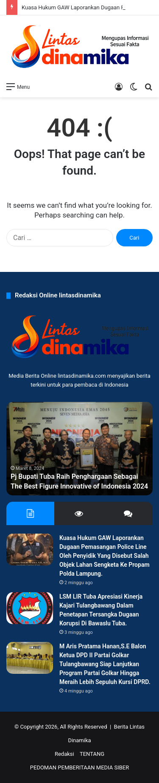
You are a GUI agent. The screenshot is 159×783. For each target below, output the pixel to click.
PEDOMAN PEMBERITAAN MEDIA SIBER (79, 767)
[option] (79, 448)
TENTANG (92, 754)
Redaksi (64, 754)
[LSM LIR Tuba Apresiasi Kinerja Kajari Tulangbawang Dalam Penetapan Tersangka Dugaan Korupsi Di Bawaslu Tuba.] (29, 608)
